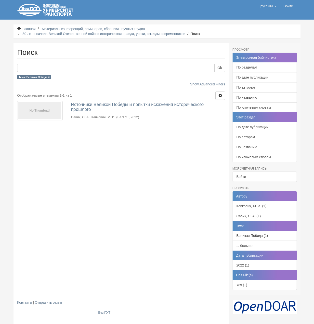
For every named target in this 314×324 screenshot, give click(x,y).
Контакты (24, 302)
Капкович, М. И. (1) (251, 206)
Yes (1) (241, 285)
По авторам (245, 87)
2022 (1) (242, 265)
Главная (29, 29)
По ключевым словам (253, 107)
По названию (246, 97)
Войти (241, 177)
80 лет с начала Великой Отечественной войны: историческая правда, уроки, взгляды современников (104, 34)
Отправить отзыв (48, 302)
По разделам (246, 67)
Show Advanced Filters (207, 84)
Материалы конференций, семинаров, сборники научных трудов (93, 29)
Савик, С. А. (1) (248, 216)
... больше (244, 246)
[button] (268, 6)
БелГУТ (104, 312)
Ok (220, 68)
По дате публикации (252, 77)
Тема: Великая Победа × (34, 77)
